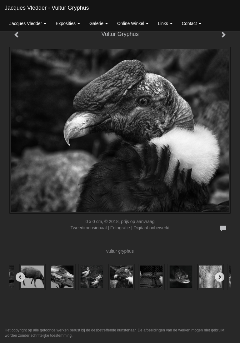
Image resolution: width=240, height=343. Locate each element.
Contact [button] (191, 23)
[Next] (219, 277)
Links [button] (165, 23)
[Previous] (20, 277)
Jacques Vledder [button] (27, 23)
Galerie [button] (98, 23)
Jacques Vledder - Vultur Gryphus (47, 8)
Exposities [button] (68, 23)
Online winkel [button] (132, 23)
